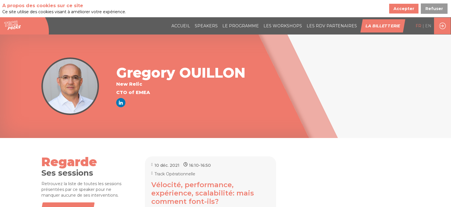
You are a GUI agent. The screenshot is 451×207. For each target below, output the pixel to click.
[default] (332, 8)
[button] (382, 8)
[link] (180, 8)
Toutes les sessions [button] (67, 192)
